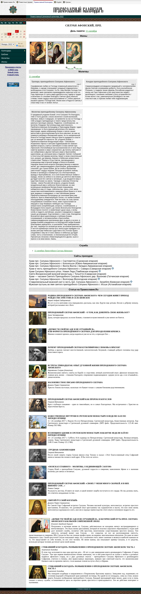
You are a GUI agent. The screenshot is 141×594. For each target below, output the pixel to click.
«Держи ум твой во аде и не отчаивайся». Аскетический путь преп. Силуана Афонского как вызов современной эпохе (94, 520)
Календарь (6, 51)
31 (2, 40)
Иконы (4, 62)
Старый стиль (13, 75)
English (57, 2)
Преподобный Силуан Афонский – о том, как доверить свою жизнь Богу (89, 312)
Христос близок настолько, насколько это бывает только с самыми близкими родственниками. (86, 388)
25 (6, 37)
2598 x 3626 (78, 68)
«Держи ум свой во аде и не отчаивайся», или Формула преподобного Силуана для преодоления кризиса (84, 330)
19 (9, 34)
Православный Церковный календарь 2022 (46, 17)
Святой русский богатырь (62, 500)
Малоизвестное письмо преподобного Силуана (75, 382)
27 (13, 37)
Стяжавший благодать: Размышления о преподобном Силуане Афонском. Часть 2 (88, 547)
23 (24, 34)
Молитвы (5, 58)
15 (20, 31)
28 (17, 37)
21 (17, 34)
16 (24, 31)
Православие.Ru (8, 2)
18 (6, 34)
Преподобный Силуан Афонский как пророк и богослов (80, 399)
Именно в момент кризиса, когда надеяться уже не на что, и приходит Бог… (79, 334)
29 (20, 37)
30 (24, 37)
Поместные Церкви (24, 2)
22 (20, 34)
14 (16, 31)
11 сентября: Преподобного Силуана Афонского (53, 251)
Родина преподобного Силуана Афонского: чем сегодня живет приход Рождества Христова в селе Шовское (88, 297)
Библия (4, 54)
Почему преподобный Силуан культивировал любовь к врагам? (84, 347)
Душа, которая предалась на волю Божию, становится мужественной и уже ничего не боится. (86, 318)
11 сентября (91, 31)
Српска (66, 2)
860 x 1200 (70, 68)
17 (2, 34)
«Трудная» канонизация (61, 450)
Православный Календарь (43, 2)
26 (9, 37)
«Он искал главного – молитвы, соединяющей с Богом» (80, 467)
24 (2, 37)
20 (13, 34)
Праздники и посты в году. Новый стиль (13, 69)
